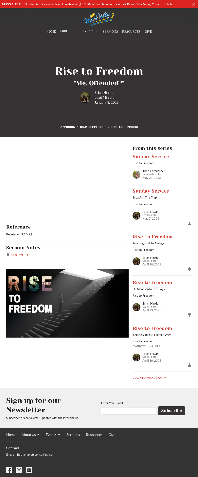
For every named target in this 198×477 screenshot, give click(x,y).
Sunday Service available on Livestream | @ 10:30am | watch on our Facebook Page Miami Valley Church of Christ (99, 4)
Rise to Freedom (93, 127)
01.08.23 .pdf (17, 255)
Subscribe (171, 410)
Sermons (110, 31)
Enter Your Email (112, 403)
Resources (131, 31)
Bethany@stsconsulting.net (35, 454)
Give (148, 31)
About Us (69, 31)
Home (51, 31)
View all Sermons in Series (149, 378)
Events (90, 31)
